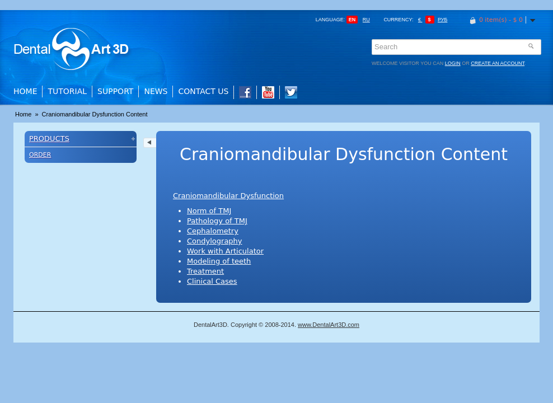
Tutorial (67, 91)
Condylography (214, 241)
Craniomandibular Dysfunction (228, 195)
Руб (442, 19)
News (155, 91)
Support (115, 91)
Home (25, 91)
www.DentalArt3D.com (328, 324)
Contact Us (203, 91)
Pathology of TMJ (217, 221)
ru (366, 19)
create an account (497, 63)
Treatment (205, 271)
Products (49, 138)
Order (40, 154)
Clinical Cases (212, 281)
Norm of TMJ (209, 211)
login (453, 63)
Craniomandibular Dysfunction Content (95, 114)
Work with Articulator (225, 251)
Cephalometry (212, 231)
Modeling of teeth (219, 261)
